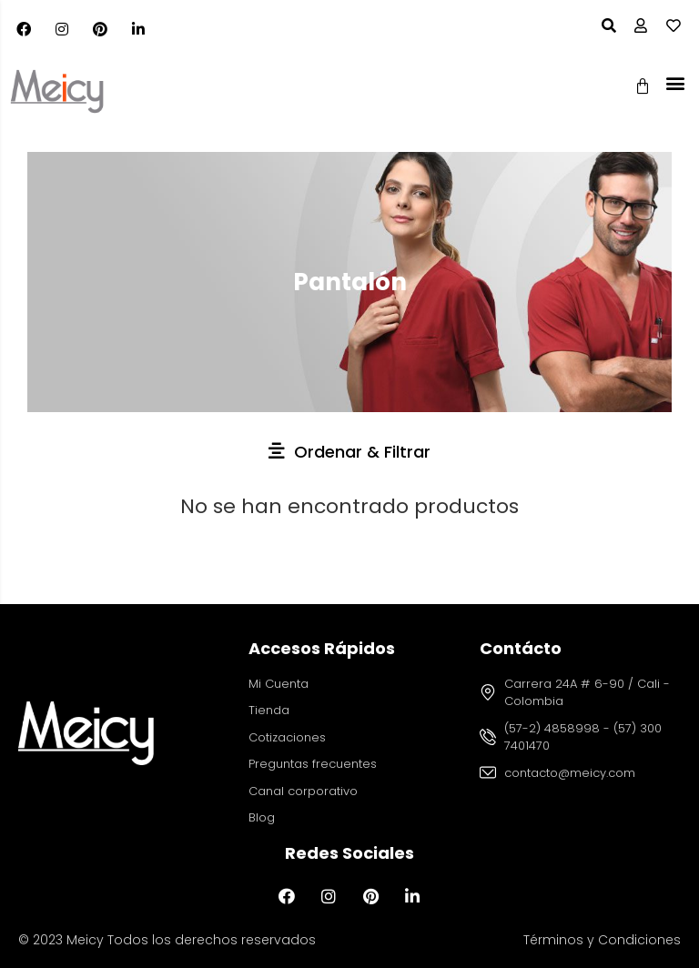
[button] (675, 82)
